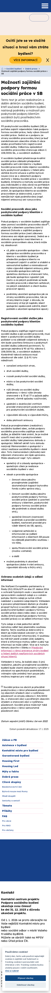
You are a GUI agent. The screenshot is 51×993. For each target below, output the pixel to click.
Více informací (25, 60)
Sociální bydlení (14, 69)
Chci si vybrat (12, 971)
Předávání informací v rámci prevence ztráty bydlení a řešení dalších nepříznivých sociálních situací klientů (24, 652)
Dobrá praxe (31, 69)
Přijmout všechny (25, 978)
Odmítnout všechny (25, 985)
